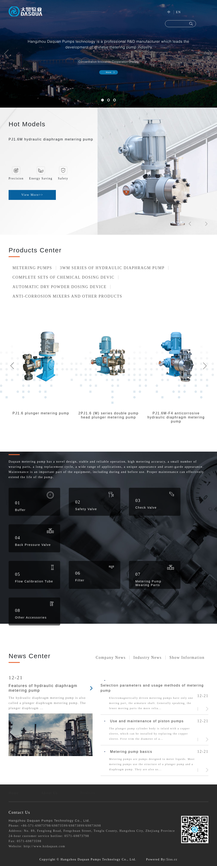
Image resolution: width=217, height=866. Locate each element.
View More (32, 194)
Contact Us (56, 23)
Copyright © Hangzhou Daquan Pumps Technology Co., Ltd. (88, 859)
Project (121, 12)
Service (143, 12)
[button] (6, 54)
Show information (187, 657)
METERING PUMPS (32, 268)
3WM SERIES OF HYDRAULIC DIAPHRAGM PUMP (112, 268)
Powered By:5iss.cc (161, 859)
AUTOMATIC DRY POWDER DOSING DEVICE (59, 287)
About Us (73, 12)
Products (98, 12)
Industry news (147, 657)
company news (111, 657)
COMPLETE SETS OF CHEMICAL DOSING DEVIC (63, 277)
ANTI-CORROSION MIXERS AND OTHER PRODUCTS (67, 296)
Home (51, 12)
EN (178, 12)
